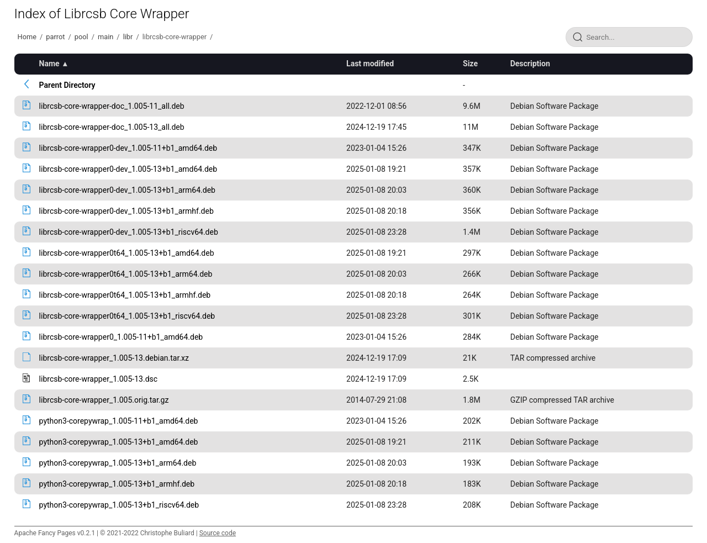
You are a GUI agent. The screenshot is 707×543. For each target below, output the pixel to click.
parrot (55, 37)
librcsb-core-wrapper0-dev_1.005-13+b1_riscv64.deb (128, 232)
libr (128, 37)
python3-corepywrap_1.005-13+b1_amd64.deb (118, 441)
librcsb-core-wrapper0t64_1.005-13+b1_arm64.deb (126, 274)
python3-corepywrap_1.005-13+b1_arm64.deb (118, 462)
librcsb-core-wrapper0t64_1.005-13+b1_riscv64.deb (127, 316)
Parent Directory (67, 85)
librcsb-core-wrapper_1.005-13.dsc (98, 379)
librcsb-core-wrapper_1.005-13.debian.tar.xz (114, 358)
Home (27, 37)
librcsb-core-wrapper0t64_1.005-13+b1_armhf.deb (125, 295)
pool (81, 37)
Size (470, 63)
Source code (217, 533)
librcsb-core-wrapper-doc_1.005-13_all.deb (111, 127)
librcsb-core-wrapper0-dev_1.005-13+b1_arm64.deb (127, 190)
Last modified (370, 63)
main (105, 37)
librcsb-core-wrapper (175, 37)
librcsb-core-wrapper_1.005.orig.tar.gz (104, 400)
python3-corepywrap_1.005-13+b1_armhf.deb (117, 483)
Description (530, 63)
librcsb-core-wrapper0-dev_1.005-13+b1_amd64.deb (128, 169)
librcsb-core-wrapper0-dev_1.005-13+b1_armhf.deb (126, 211)
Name (49, 63)
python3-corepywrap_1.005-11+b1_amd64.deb (118, 421)
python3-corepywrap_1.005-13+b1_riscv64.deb (119, 504)
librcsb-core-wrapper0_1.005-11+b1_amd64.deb (121, 337)
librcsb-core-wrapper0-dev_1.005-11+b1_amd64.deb (128, 148)
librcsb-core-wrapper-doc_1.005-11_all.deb (111, 106)
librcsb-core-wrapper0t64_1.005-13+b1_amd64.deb (126, 253)
